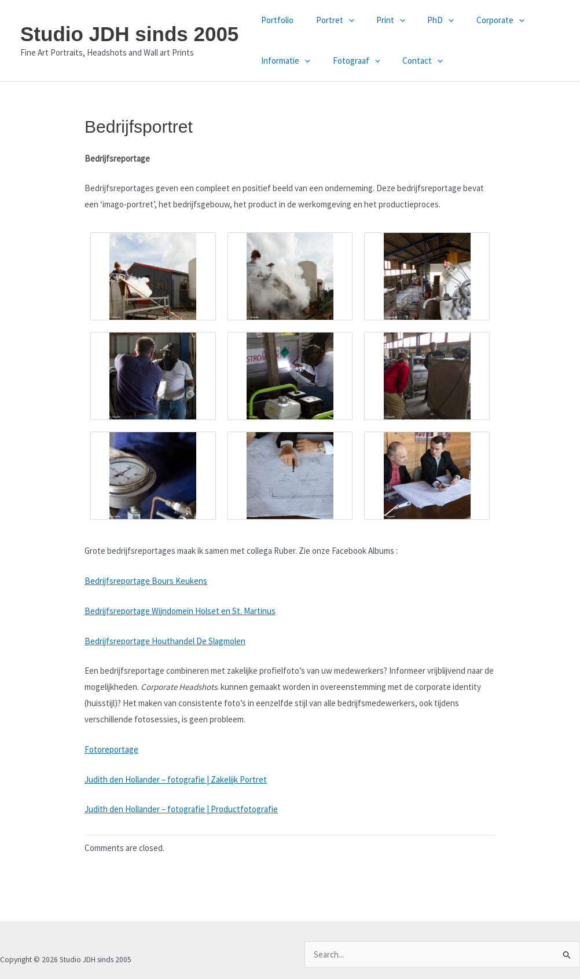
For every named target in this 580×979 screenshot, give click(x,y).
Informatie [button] (283, 61)
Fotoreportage (111, 749)
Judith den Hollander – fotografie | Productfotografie (181, 808)
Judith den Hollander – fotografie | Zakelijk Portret (176, 779)
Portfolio (275, 19)
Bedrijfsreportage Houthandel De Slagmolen (165, 640)
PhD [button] (423, 20)
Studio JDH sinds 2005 (129, 34)
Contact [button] (410, 61)
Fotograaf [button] (349, 61)
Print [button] (378, 20)
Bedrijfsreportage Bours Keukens (146, 580)
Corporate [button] (478, 20)
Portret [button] (328, 20)
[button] (341, 20)
